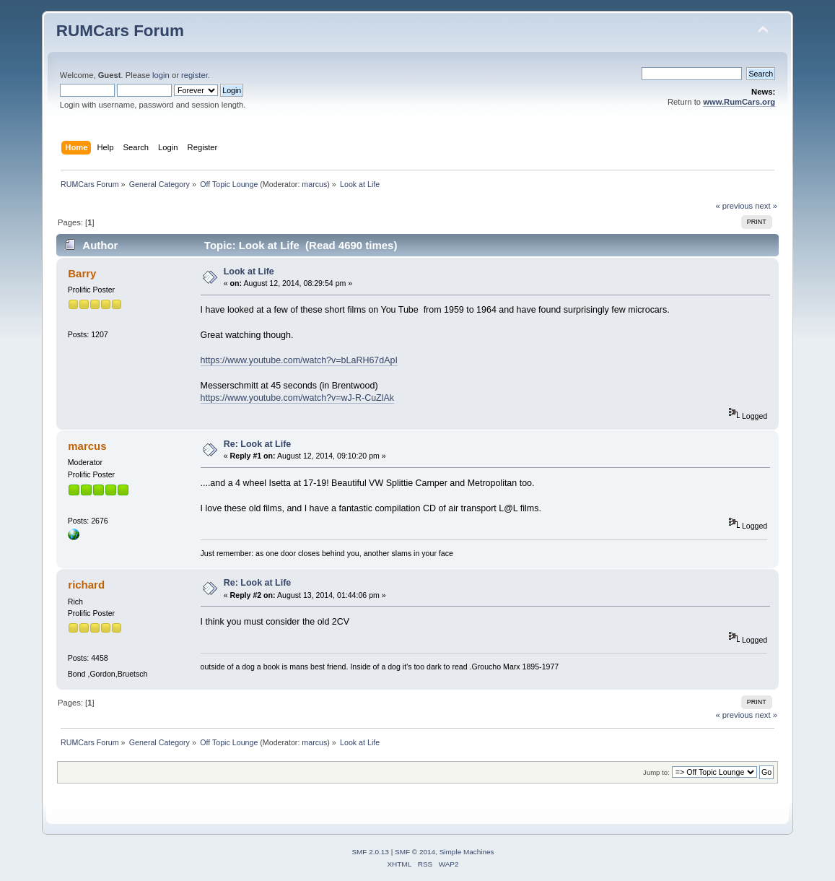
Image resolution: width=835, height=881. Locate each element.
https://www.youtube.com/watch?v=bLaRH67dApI (299, 360)
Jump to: (656, 772)
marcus (314, 184)
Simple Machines (467, 852)
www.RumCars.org (739, 101)
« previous (734, 205)
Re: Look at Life (258, 444)
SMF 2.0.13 (370, 852)
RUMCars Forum (120, 31)
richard (86, 584)
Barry (82, 273)
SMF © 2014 (415, 852)
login (161, 75)
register (194, 75)
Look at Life (249, 271)
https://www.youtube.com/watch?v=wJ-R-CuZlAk (298, 398)
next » (766, 205)
